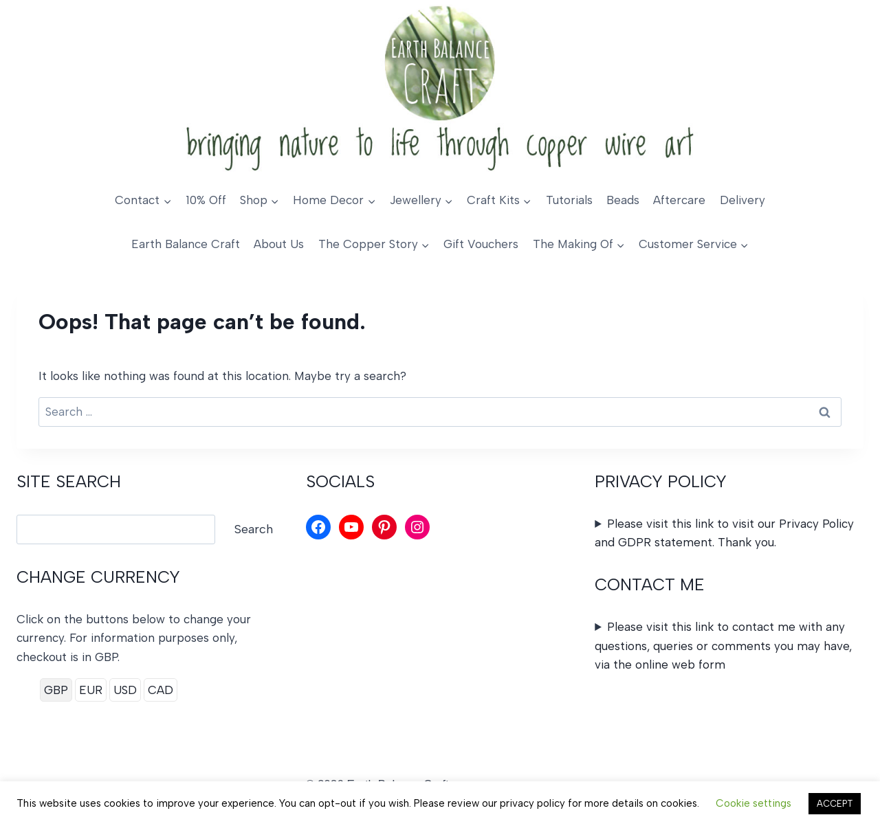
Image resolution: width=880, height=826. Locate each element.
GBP (56, 690)
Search (253, 529)
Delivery (742, 200)
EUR (90, 690)
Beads (622, 200)
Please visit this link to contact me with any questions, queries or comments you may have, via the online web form (723, 645)
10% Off (206, 200)
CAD (160, 690)
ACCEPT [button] (834, 804)
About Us (279, 244)
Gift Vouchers (480, 244)
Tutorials (569, 200)
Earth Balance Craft (185, 244)
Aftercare (679, 200)
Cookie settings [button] (753, 803)
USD (125, 690)
